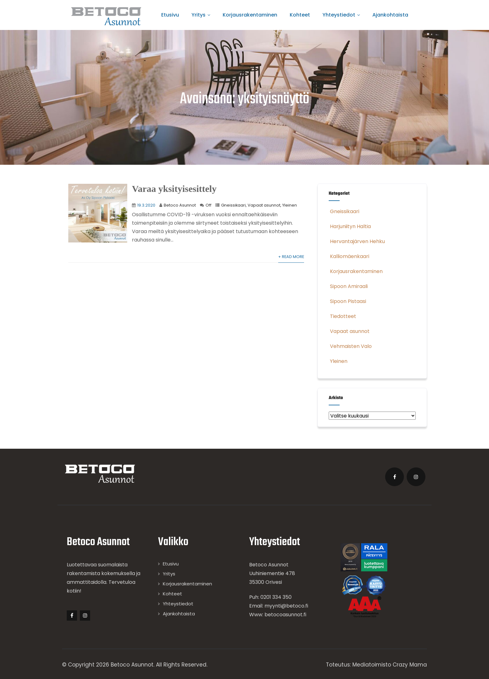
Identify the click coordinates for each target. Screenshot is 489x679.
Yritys (200, 14)
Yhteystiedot (341, 14)
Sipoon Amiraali (348, 286)
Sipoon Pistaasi (347, 301)
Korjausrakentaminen (250, 14)
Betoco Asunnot (180, 205)
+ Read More (291, 256)
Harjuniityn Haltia (350, 226)
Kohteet (300, 14)
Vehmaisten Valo (350, 346)
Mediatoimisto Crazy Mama (389, 664)
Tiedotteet (342, 316)
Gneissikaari (233, 205)
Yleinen (289, 205)
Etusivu (170, 14)
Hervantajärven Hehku (357, 241)
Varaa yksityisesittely (174, 188)
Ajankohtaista (390, 14)
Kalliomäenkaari (349, 256)
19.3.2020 (146, 205)
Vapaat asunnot (264, 205)
